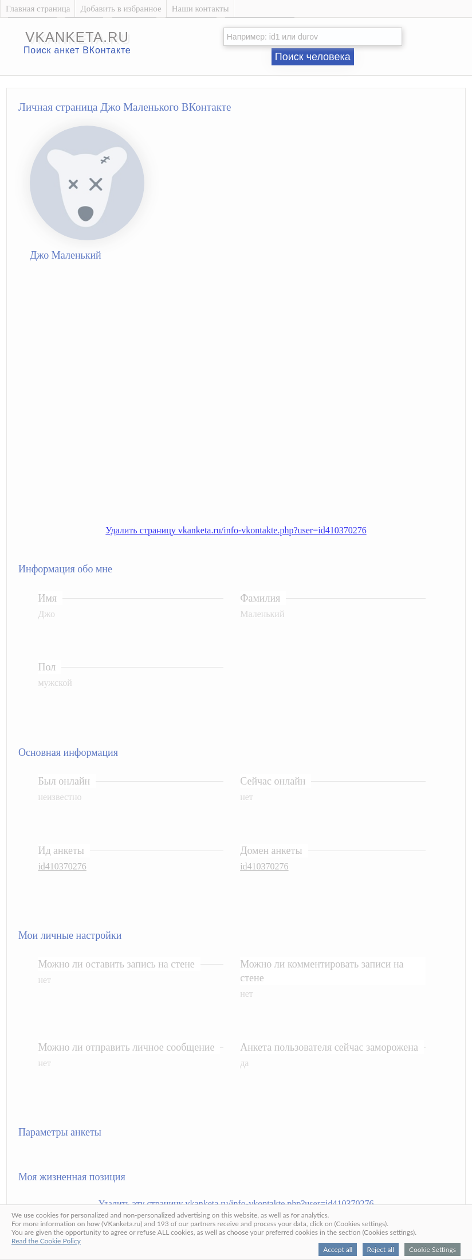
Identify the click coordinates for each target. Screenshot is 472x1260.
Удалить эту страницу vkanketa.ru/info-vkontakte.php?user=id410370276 (236, 1203)
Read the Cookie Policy (46, 1240)
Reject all (380, 1249)
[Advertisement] (112, 396)
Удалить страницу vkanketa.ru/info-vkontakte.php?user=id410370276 (235, 530)
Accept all (337, 1249)
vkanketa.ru (77, 37)
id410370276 (62, 866)
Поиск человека (313, 57)
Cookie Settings (432, 1249)
